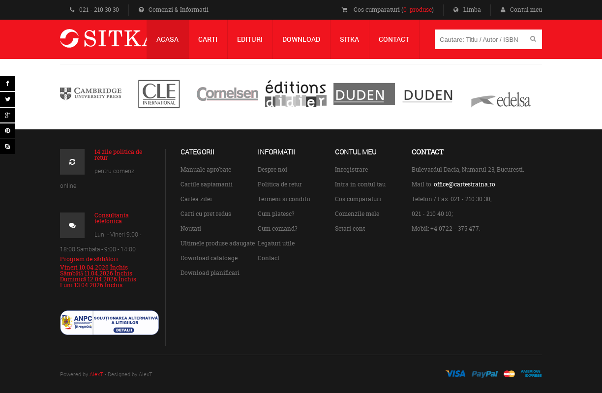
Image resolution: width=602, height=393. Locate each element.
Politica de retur (280, 184)
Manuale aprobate (206, 169)
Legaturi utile (276, 243)
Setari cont (350, 228)
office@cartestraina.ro (464, 184)
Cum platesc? (276, 214)
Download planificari (210, 273)
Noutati (191, 228)
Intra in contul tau (360, 184)
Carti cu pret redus (206, 214)
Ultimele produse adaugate (218, 243)
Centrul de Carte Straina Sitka (123, 42)
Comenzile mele (357, 214)
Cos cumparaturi (358, 199)
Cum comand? (278, 228)
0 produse (417, 9)
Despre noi (272, 169)
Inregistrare (351, 169)
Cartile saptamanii (207, 184)
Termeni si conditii (284, 199)
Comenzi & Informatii (174, 9)
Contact (268, 258)
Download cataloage (209, 258)
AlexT (96, 374)
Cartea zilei (196, 199)
